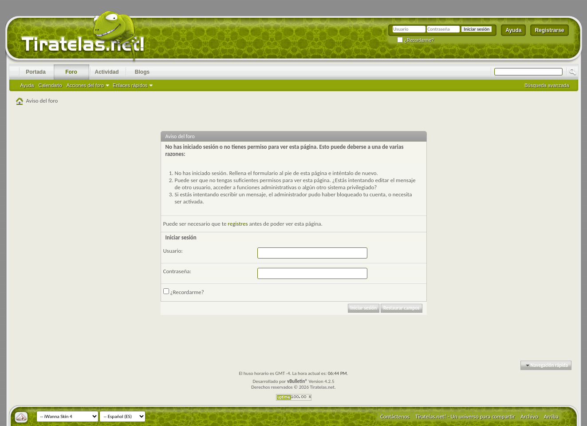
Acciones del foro (85, 85)
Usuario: (173, 250)
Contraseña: (177, 271)
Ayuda (513, 30)
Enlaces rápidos (130, 85)
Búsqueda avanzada (546, 85)
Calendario (50, 85)
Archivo (529, 416)
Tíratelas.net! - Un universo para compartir (465, 416)
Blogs (142, 72)
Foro (71, 72)
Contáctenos (395, 416)
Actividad (106, 72)
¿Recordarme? (415, 40)
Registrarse (549, 30)
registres (238, 223)
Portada (36, 72)
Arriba (551, 416)
